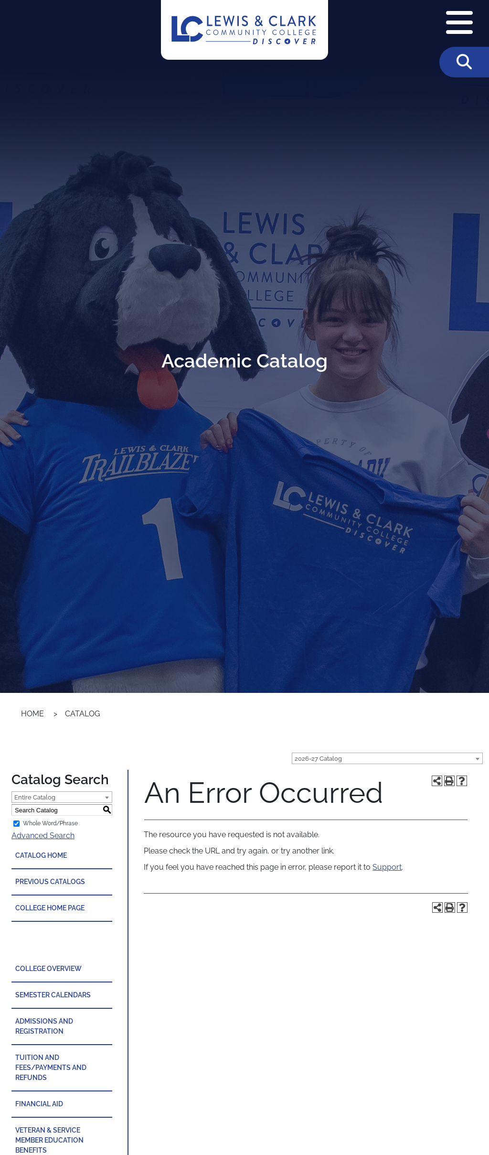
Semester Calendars (53, 995)
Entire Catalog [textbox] (34, 797)
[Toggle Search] (464, 62)
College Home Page (50, 908)
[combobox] (387, 758)
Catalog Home (41, 855)
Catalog (82, 713)
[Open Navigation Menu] (459, 23)
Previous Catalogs (50, 881)
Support (387, 867)
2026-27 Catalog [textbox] (318, 758)
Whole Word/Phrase (50, 823)
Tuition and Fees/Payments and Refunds (50, 1067)
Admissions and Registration (44, 1026)
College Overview (48, 968)
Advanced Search (42, 835)
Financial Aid (39, 1104)
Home (32, 713)
